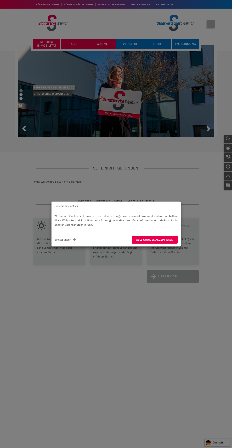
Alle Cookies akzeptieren (154, 239)
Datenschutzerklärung (78, 225)
